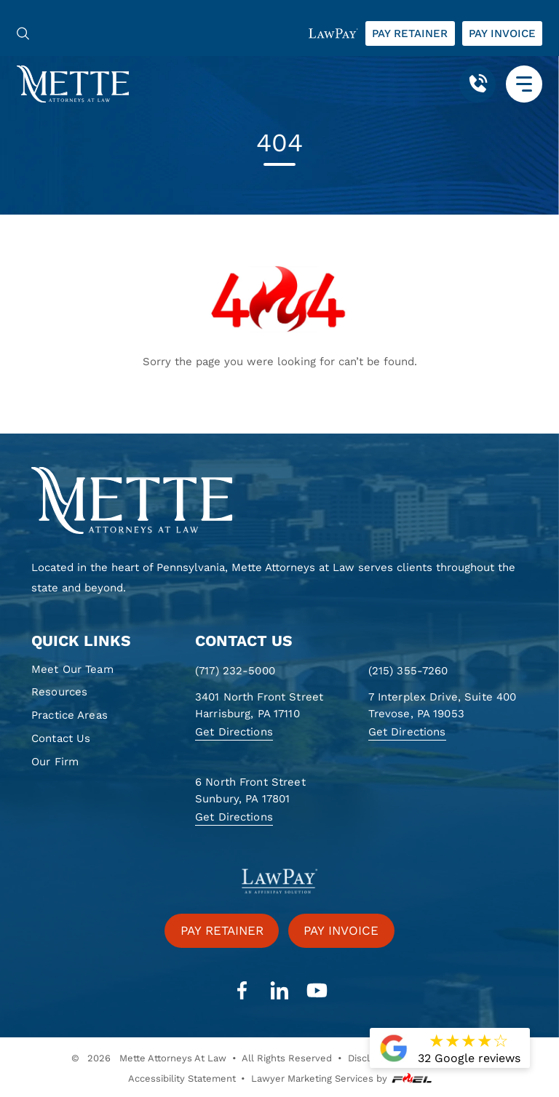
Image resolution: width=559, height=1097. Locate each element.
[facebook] (241, 990)
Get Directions (234, 731)
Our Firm (55, 761)
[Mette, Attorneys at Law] (73, 83)
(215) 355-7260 (408, 670)
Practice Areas (69, 715)
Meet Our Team (72, 669)
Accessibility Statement (182, 1078)
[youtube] (316, 990)
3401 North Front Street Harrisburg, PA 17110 (259, 705)
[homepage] (279, 501)
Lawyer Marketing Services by (341, 1078)
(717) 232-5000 (235, 670)
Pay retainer (410, 33)
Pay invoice (502, 33)
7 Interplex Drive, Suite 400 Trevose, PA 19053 (442, 705)
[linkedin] (279, 990)
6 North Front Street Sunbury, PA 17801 (250, 790)
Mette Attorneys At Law (172, 1058)
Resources (59, 691)
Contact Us (60, 738)
